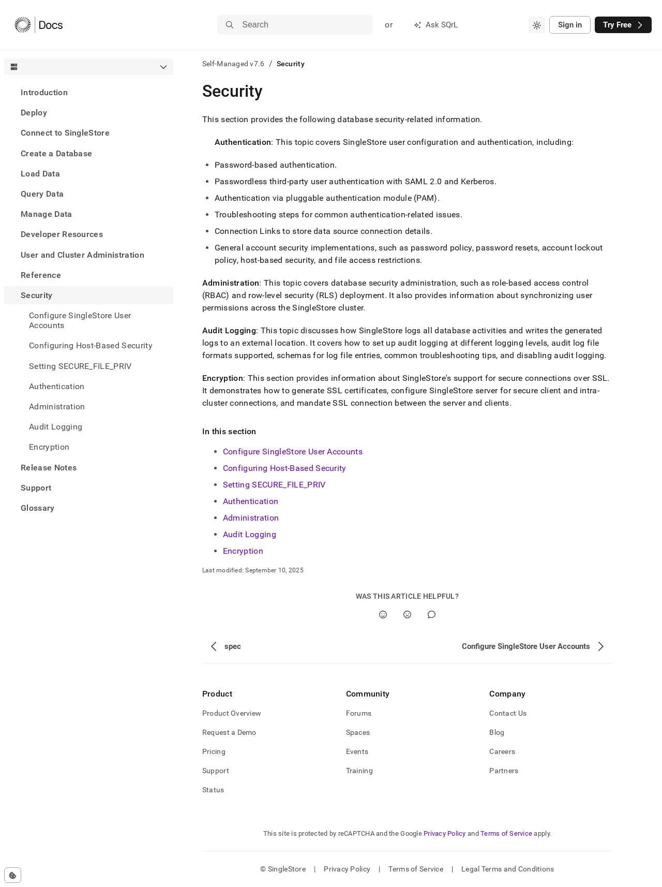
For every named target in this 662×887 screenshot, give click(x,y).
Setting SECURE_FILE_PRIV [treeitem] (80, 366)
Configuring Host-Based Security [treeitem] (91, 345)
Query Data (42, 194)
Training (359, 770)
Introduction (44, 92)
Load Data (40, 174)
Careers (502, 751)
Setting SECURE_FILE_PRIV (274, 485)
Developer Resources (62, 234)
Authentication (56, 386)
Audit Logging (55, 427)
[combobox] (537, 25)
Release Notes (49, 467)
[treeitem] (88, 92)
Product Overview (231, 713)
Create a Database (56, 153)
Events (357, 751)
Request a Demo (229, 732)
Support (36, 488)
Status (213, 790)
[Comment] (431, 615)
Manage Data (46, 214)
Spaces (358, 732)
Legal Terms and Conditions (507, 869)
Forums (359, 713)
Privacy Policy (445, 833)
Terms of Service (506, 833)
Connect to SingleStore (65, 133)
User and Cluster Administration (82, 255)
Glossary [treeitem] (38, 508)
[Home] (38, 25)
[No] (407, 615)
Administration (57, 406)
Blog (496, 732)
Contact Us (507, 713)
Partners (503, 770)
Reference (41, 275)
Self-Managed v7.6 (233, 64)
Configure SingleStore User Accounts (80, 320)
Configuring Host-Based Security (285, 468)
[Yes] (383, 615)
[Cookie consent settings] (12, 875)
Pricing (213, 751)
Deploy (34, 112)
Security (37, 295)
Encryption (49, 447)
